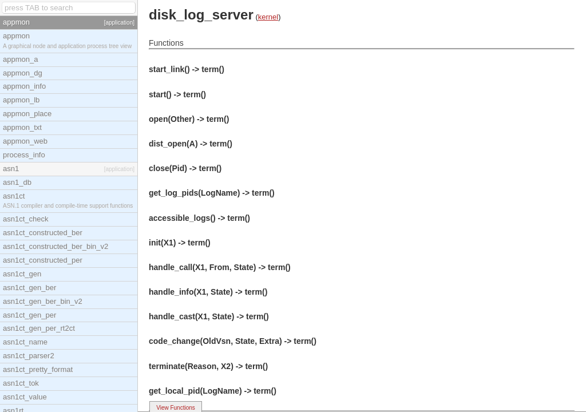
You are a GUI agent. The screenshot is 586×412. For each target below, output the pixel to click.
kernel (268, 17)
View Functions (175, 408)
